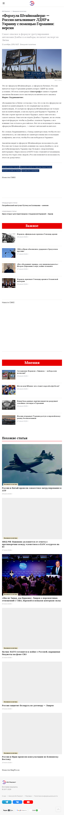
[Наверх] (58, 809)
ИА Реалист (6, 11)
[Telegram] (7, 803)
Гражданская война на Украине (11, 170)
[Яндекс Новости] (8, 811)
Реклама (28, 796)
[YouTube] (28, 803)
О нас (4, 796)
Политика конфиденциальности (46, 796)
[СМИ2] (35, 811)
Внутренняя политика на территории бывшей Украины (36, 167)
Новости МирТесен (10, 770)
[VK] (17, 803)
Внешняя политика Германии (11, 167)
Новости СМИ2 (9, 177)
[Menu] (3, 3)
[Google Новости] (21, 811)
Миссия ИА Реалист (15, 796)
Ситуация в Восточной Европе (30, 170)
